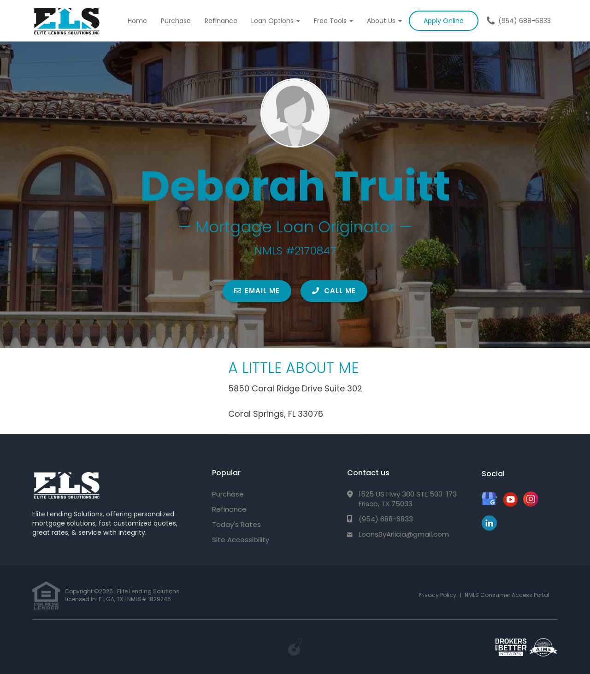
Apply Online (444, 20)
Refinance (221, 20)
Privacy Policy (437, 595)
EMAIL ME (257, 291)
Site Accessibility (240, 539)
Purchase (176, 20)
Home (137, 20)
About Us (384, 20)
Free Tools (333, 20)
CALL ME (334, 291)
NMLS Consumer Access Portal (507, 595)
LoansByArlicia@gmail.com (404, 534)
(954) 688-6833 (524, 20)
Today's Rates (236, 524)
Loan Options (275, 20)
